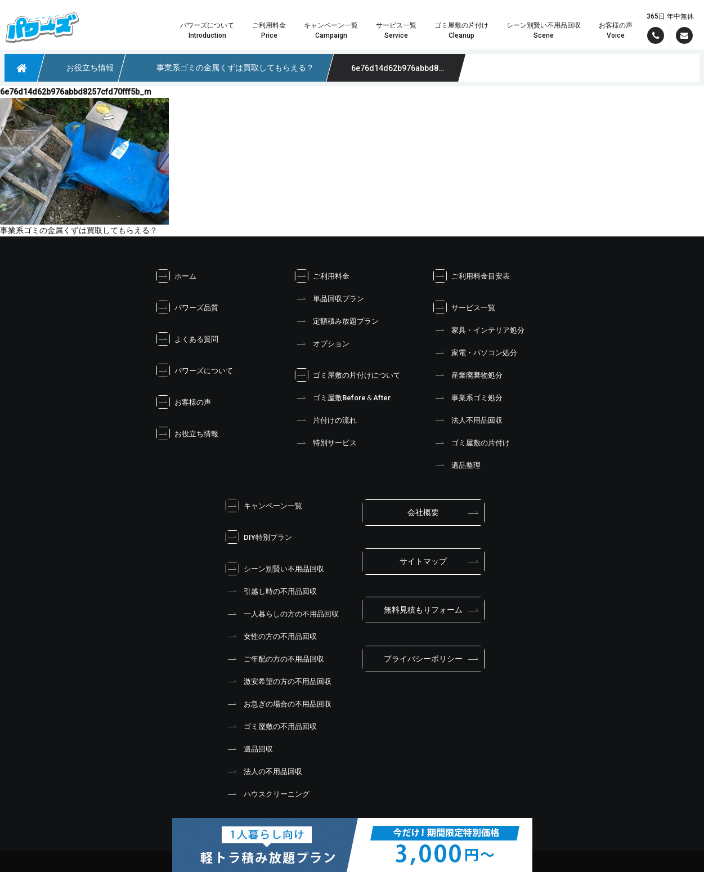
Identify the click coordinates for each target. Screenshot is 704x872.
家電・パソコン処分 (475, 352)
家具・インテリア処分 (478, 330)
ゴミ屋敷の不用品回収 (270, 726)
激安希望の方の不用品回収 (278, 681)
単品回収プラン (329, 298)
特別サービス (325, 442)
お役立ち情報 (187, 433)
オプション (321, 343)
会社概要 (423, 512)
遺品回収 (248, 748)
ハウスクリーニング (267, 794)
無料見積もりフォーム (423, 609)
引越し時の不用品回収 (270, 591)
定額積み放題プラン (336, 321)
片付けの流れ (325, 420)
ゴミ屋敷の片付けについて (347, 375)
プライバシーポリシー (423, 658)
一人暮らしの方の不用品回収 (281, 613)
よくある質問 (187, 339)
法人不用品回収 (467, 420)
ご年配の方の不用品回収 (274, 658)
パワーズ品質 (187, 307)
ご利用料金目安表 (471, 276)
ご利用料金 (321, 276)
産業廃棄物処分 (467, 375)
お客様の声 (183, 402)
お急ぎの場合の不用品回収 (278, 703)
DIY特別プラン (258, 537)
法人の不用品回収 (263, 771)
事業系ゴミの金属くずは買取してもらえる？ (79, 230)
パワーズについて (194, 370)
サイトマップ (423, 561)
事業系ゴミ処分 (467, 397)
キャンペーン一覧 (263, 505)
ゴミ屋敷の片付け (471, 442)
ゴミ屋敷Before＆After (342, 397)
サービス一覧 (464, 307)
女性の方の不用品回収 (270, 636)
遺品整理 (456, 465)
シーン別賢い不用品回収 (274, 568)
